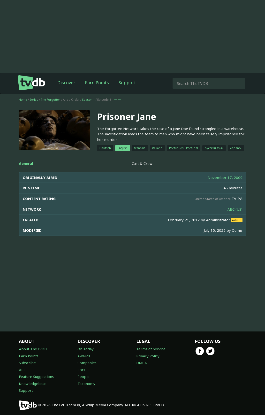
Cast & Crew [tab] (142, 163)
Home (23, 100)
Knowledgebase (32, 383)
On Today (85, 348)
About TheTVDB (33, 348)
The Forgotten (51, 100)
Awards (83, 356)
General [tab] (26, 163)
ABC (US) (234, 209)
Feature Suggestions (36, 376)
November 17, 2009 (225, 177)
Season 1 (88, 100)
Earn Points (97, 82)
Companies (87, 362)
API (22, 369)
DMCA (141, 362)
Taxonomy (86, 383)
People (83, 376)
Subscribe (27, 362)
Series (34, 100)
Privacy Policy (147, 356)
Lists (81, 369)
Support (127, 82)
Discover (66, 82)
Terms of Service (151, 348)
